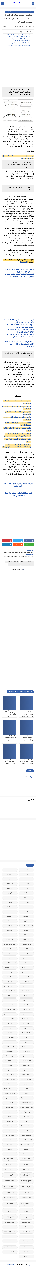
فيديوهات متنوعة (26, 1135)
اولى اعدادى (10, 1084)
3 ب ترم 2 (26, 902)
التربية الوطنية (26, 967)
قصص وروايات (10, 1135)
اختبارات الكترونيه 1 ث (9, 944)
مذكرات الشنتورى (9, 1169)
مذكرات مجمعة (10, 1192)
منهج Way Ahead (26, 1236)
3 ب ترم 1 (9, 897)
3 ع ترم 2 (10, 902)
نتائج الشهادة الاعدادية (26, 1247)
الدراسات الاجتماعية (27, 12)
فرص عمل (10, 1126)
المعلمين (9, 1065)
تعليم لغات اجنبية (10, 1093)
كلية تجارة (9, 1144)
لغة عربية (9, 1154)
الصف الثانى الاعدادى (9, 1014)
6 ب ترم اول (26, 921)
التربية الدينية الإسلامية (9, 963)
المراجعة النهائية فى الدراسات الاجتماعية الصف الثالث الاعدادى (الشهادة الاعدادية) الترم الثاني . (17, 35)
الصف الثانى (26, 1014)
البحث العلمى (26, 958)
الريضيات (9, 995)
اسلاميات (9, 949)
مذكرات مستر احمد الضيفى (26, 1204)
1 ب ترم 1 (26, 869)
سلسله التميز (26, 1116)
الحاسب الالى (26, 986)
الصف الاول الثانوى (26, 1005)
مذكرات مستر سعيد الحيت (9, 1204)
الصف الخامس (10, 1019)
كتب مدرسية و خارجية (26, 1144)
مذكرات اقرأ (26, 1165)
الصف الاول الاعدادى (9, 1000)
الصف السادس (10, 1023)
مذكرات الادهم (10, 1165)
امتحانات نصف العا (26, 1079)
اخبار (10, 935)
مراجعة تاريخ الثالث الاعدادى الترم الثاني (19, 43)
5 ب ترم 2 (9, 911)
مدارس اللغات (26, 1158)
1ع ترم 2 (10, 879)
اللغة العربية (26, 1051)
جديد (10, 1112)
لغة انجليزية (26, 1154)
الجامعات (9, 977)
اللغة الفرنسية (10, 1051)
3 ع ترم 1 (26, 907)
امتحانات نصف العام (9, 1079)
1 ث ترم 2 (9, 874)
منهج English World (9, 1231)
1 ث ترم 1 (26, 874)
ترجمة (26, 1093)
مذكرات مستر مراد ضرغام (26, 1217)
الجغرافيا (26, 981)
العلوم (26, 1028)
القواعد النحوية (10, 1037)
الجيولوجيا (9, 981)
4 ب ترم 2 (26, 911)
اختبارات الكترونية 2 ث (26, 944)
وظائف (26, 1256)
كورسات (26, 1149)
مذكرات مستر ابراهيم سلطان (9, 1198)
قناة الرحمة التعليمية (26, 1140)
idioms (26, 935)
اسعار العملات (26, 949)
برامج (26, 1088)
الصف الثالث (9, 1005)
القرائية (26, 1037)
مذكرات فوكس (26, 1192)
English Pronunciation (10, 921)
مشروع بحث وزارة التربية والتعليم (9, 1217)
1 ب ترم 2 (9, 869)
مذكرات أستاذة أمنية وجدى (9, 1159)
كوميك (10, 1149)
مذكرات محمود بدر (26, 1197)
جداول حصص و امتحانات (26, 1107)
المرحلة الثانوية (26, 1065)
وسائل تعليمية (10, 1251)
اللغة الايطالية (10, 1047)
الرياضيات (26, 995)
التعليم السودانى (26, 972)
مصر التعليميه (26, 1222)
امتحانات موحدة (26, 1074)
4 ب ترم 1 (9, 907)
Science (26, 930)
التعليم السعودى (9, 967)
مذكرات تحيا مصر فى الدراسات (26, 1181)
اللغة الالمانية (10, 1042)
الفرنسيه (9, 1028)
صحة (9, 1116)
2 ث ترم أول (10, 888)
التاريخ (9, 958)
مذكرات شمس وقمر (9, 1186)
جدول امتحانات (10, 1107)
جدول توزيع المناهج (26, 1112)
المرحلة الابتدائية (26, 1060)
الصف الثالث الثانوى (10, 1009)
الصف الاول (26, 1000)
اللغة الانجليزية (26, 1047)
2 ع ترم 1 (10, 893)
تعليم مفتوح (9, 1098)
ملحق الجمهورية (9, 1222)
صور (26, 1121)
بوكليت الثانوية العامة (10, 1088)
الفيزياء (10, 1033)
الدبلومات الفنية (26, 991)
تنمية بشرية (9, 1102)
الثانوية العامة (10, 972)
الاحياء (26, 953)
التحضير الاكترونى (26, 963)
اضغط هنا (24, 262)
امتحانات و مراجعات (26, 1084)
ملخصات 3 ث (26, 1231)
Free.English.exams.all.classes (26, 925)
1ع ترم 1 (26, 879)
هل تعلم (26, 1251)
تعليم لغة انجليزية (26, 1098)
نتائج (10, 1241)
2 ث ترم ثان (26, 893)
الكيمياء (26, 1042)
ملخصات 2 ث (9, 1227)
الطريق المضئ (18, 3)
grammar (9, 930)
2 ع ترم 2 (26, 897)
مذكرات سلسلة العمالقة (26, 1187)
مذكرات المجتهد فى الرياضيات (10, 1175)
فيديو (26, 1130)
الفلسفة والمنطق (26, 1033)
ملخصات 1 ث (26, 1227)
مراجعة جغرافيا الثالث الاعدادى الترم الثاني (19, 45)
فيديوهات (9, 1130)
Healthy (10, 925)
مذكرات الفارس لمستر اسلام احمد (26, 1175)
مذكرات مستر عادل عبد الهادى (26, 1210)
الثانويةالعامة (26, 977)
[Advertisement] (18, 67)
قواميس (9, 1140)
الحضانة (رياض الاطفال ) (9, 986)
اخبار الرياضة (9, 939)
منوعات (10, 1236)
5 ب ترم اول (26, 916)
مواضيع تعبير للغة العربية (26, 1241)
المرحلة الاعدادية (14, 564)
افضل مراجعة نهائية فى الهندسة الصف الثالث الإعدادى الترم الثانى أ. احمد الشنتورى (19, 344)
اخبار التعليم (26, 939)
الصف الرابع (26, 1023)
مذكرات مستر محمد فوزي (9, 1210)
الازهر (9, 953)
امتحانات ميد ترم (9, 1074)
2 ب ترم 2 (26, 883)
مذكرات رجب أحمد (9, 1180)
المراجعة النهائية (27, 564)
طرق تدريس (10, 1121)
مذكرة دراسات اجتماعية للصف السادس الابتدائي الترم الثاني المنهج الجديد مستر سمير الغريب (27, 715)
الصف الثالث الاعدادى (12, 12)
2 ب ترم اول (10, 883)
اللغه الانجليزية (26, 1056)
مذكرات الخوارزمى (26, 1169)
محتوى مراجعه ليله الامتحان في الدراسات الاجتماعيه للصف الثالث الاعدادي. (19, 39)
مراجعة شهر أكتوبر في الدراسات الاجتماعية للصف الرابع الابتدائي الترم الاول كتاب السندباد (9, 715)
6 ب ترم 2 (9, 916)
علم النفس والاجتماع (26, 1126)
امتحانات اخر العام (26, 1070)
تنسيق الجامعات (26, 1102)
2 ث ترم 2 (26, 888)
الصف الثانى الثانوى (26, 1019)
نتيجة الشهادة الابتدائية (9, 1247)
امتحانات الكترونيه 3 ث (10, 1070)
